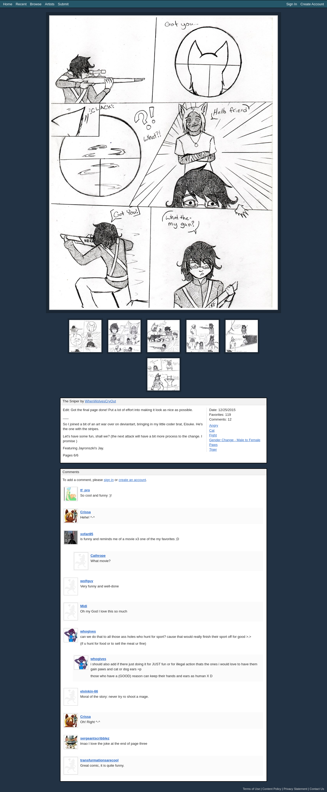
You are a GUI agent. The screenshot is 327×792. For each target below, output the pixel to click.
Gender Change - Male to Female (234, 440)
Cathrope (98, 556)
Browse (35, 4)
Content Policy (271, 788)
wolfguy (86, 581)
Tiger (213, 449)
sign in (109, 480)
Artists (49, 4)
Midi (83, 606)
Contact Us (317, 788)
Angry (213, 425)
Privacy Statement (295, 788)
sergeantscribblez (95, 738)
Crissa (85, 512)
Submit (63, 4)
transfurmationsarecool (99, 760)
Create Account (312, 4)
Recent (21, 4)
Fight (213, 435)
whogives (88, 631)
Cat (211, 430)
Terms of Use (251, 788)
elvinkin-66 (89, 691)
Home (7, 4)
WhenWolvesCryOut (100, 401)
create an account (132, 480)
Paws (213, 445)
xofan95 (86, 534)
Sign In (291, 4)
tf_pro (85, 490)
